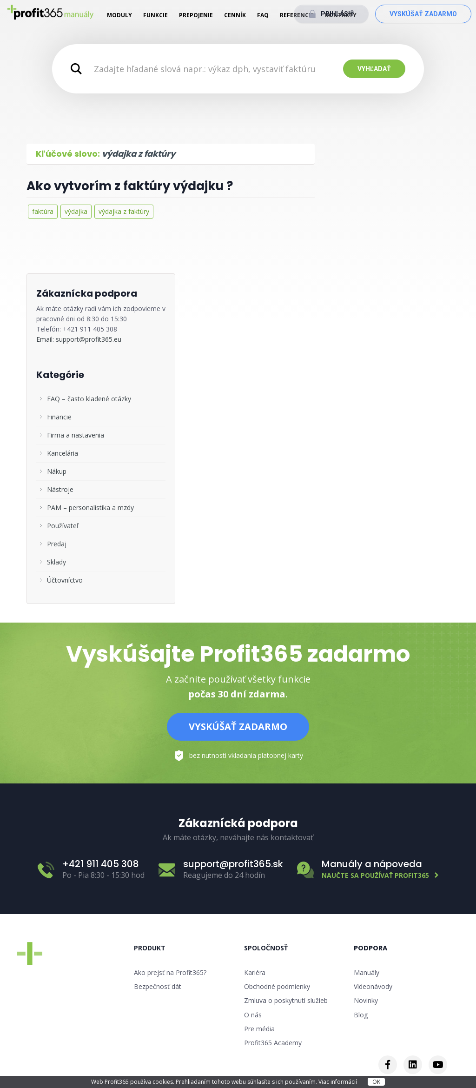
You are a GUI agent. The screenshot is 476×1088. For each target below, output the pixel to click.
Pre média (259, 1028)
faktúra (42, 211)
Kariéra (254, 972)
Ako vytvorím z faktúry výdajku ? (129, 186)
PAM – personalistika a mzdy (90, 507)
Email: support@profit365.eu (78, 339)
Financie (59, 416)
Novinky (366, 1000)
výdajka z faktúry (124, 211)
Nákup (56, 471)
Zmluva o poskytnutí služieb (286, 1000)
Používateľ (63, 525)
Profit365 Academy (273, 1042)
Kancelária (62, 453)
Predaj (56, 543)
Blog (361, 1014)
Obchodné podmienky (277, 986)
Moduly (119, 15)
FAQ (263, 15)
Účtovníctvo (65, 580)
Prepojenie (196, 15)
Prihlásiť (337, 14)
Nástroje (60, 489)
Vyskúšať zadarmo (423, 14)
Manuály (366, 972)
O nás (253, 1014)
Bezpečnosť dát (157, 986)
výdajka (76, 211)
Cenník (235, 15)
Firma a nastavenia (75, 435)
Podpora (370, 948)
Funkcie (155, 15)
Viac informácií (338, 1082)
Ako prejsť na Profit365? (170, 972)
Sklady (56, 561)
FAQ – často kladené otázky (89, 398)
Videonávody (373, 986)
